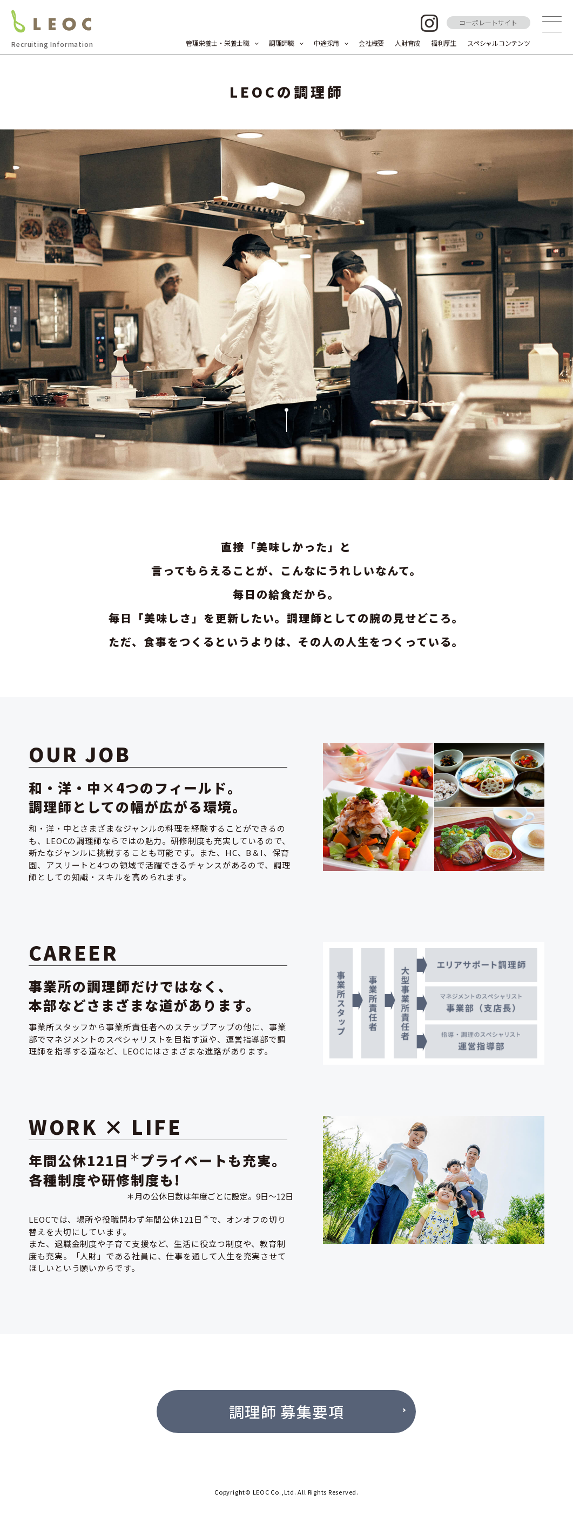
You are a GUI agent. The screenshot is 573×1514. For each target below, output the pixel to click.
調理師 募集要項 (286, 1411)
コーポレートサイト (488, 22)
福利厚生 (443, 42)
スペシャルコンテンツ (498, 42)
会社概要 (371, 42)
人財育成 (407, 42)
